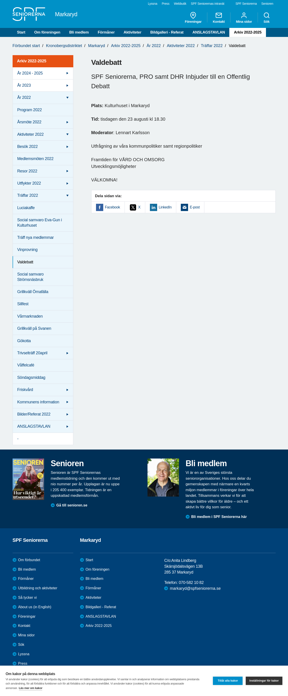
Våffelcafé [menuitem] (25, 365)
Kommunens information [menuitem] (38, 402)
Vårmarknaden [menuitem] (30, 316)
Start (21, 32)
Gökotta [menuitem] (24, 341)
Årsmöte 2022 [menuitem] (29, 122)
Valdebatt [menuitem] (25, 262)
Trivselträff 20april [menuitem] (32, 353)
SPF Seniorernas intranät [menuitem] (207, 3)
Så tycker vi (27, 597)
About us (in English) (34, 607)
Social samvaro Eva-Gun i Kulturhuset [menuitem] (39, 222)
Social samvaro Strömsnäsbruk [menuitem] (30, 277)
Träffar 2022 (212, 46)
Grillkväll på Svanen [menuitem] (34, 328)
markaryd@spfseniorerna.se (195, 588)
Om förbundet (29, 560)
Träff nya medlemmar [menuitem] (35, 237)
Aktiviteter (132, 32)
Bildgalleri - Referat (166, 32)
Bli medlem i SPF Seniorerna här (219, 517)
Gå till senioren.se (71, 505)
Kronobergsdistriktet (64, 46)
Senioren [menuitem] (267, 3)
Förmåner (106, 32)
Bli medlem (79, 32)
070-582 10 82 (191, 582)
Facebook (112, 207)
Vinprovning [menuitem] (27, 249)
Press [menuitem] (165, 3)
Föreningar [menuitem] (193, 17)
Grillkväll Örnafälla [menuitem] (32, 291)
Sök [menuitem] (266, 17)
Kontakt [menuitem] (219, 17)
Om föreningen (47, 32)
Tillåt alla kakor (228, 680)
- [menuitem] (18, 438)
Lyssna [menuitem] (152, 3)
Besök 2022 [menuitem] (27, 146)
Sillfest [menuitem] (23, 304)
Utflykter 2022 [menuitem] (29, 183)
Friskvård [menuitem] (25, 389)
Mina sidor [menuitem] (244, 17)
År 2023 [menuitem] (24, 85)
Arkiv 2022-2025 (247, 32)
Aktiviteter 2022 (181, 46)
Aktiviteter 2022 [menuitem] (30, 134)
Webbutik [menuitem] (180, 3)
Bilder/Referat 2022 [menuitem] (34, 414)
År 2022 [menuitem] (24, 97)
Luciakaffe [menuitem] (26, 208)
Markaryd (96, 46)
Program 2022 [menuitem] (29, 110)
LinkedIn (165, 207)
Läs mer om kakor (30, 688)
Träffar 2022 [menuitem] (27, 195)
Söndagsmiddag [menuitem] (31, 377)
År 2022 (154, 46)
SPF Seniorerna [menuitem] (246, 3)
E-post (195, 207)
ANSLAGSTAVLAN (208, 32)
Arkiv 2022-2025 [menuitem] (31, 61)
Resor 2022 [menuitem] (27, 171)
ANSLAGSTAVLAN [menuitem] (33, 426)
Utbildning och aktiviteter (37, 588)
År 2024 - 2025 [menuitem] (30, 73)
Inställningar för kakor (264, 680)
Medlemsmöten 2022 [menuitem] (35, 158)
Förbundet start (26, 46)
